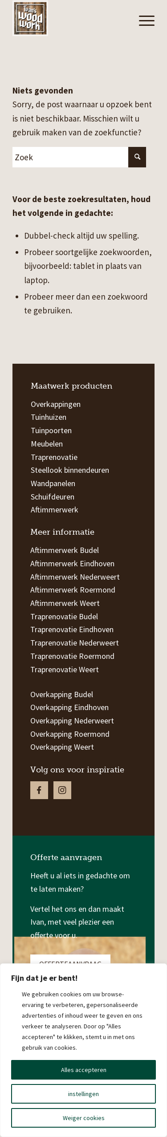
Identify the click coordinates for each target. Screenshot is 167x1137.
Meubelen (47, 444)
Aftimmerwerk (54, 509)
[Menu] (142, 20)
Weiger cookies (84, 1118)
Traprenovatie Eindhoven (72, 629)
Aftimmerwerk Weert (65, 603)
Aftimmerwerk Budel (64, 550)
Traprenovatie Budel (64, 616)
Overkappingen (56, 404)
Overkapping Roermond (70, 734)
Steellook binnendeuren (70, 470)
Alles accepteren (83, 1070)
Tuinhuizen (48, 417)
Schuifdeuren (52, 496)
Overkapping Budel (61, 694)
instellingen (83, 1094)
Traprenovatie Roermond (72, 656)
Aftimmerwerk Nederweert (75, 577)
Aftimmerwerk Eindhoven (72, 563)
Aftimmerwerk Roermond (72, 590)
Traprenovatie (54, 457)
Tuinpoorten (51, 430)
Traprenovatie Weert (64, 669)
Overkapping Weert (62, 747)
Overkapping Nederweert (72, 720)
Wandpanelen (53, 483)
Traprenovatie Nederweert (74, 643)
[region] (83, 1050)
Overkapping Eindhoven (69, 707)
